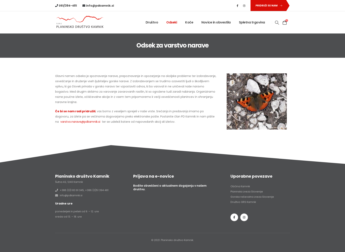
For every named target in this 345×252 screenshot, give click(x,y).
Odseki (171, 22)
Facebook (234, 217)
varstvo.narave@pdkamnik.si (80, 122)
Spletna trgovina (252, 22)
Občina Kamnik (240, 186)
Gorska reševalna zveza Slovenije (252, 196)
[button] (268, 5)
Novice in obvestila (216, 22)
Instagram (244, 217)
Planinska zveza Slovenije (246, 191)
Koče (189, 22)
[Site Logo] (80, 22)
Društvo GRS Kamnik (243, 202)
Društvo (152, 22)
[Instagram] (244, 5)
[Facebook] (237, 5)
